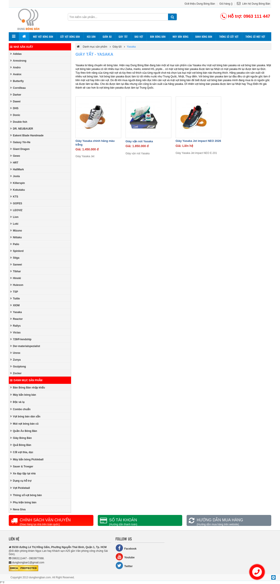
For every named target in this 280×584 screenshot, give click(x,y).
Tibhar (15, 271)
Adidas (16, 53)
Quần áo (107, 37)
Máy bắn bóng (180, 37)
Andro (15, 67)
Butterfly (17, 81)
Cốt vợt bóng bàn (70, 37)
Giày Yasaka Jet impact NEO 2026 (198, 140)
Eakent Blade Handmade (27, 135)
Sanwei (16, 264)
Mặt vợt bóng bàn (43, 37)
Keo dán (91, 37)
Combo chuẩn (20, 409)
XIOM (15, 305)
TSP (14, 291)
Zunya (15, 359)
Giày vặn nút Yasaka (139, 141)
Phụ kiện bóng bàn (23, 502)
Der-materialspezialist (25, 346)
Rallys (15, 325)
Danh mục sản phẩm (26, 380)
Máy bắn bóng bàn (23, 394)
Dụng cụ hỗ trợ (20, 480)
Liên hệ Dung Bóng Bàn (253, 3)
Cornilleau (18, 87)
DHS (14, 108)
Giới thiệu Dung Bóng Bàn (200, 3)
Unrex (15, 352)
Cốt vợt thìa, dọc (21, 452)
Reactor (16, 318)
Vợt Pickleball (20, 488)
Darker (15, 94)
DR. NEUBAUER (21, 128)
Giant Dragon (20, 149)
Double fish (18, 121)
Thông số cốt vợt (228, 37)
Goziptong (18, 366)
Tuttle (15, 298)
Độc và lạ (17, 402)
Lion (14, 217)
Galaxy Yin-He (20, 142)
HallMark (17, 169)
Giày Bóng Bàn (21, 438)
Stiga (14, 257)
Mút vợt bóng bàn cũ (24, 423)
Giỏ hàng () (226, 3)
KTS (14, 196)
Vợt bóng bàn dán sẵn (25, 416)
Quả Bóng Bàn (20, 445)
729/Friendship (21, 339)
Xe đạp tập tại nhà (23, 473)
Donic (15, 115)
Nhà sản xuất (21, 46)
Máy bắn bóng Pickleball (27, 459)
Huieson (16, 285)
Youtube (125, 557)
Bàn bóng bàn (158, 37)
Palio (14, 244)
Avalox (15, 74)
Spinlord (17, 251)
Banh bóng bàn (203, 37)
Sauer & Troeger (21, 466)
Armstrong (18, 60)
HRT (14, 162)
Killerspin (17, 183)
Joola (15, 176)
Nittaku (16, 237)
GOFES (16, 203)
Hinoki (15, 278)
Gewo (15, 155)
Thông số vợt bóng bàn (26, 495)
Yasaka (16, 312)
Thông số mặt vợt (255, 37)
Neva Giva (18, 509)
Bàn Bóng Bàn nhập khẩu (27, 387)
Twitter (124, 565)
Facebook (126, 548)
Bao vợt (139, 37)
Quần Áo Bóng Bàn (23, 431)
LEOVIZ (16, 210)
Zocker (15, 373)
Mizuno (16, 230)
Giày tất (123, 37)
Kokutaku (17, 189)
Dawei (15, 101)
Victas (15, 332)
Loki (14, 223)
